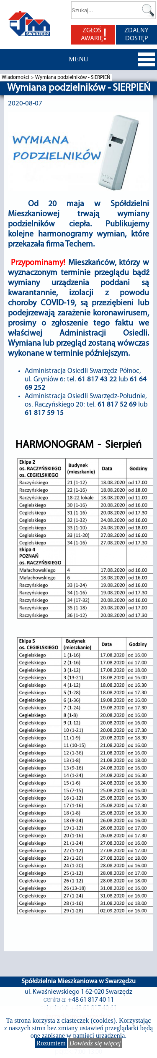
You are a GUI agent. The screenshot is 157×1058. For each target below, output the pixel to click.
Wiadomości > (18, 77)
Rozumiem (51, 1043)
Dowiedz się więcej (95, 1043)
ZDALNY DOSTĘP (136, 34)
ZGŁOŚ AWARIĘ (94, 35)
